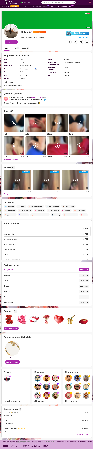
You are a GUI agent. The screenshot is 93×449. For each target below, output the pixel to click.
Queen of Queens (37, 97)
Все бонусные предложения (39, 6)
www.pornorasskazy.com (24, 441)
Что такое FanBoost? (82, 37)
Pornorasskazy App (65, 6)
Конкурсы (53, 6)
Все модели (5, 6)
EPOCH (43, 441)
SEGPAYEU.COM (50, 441)
